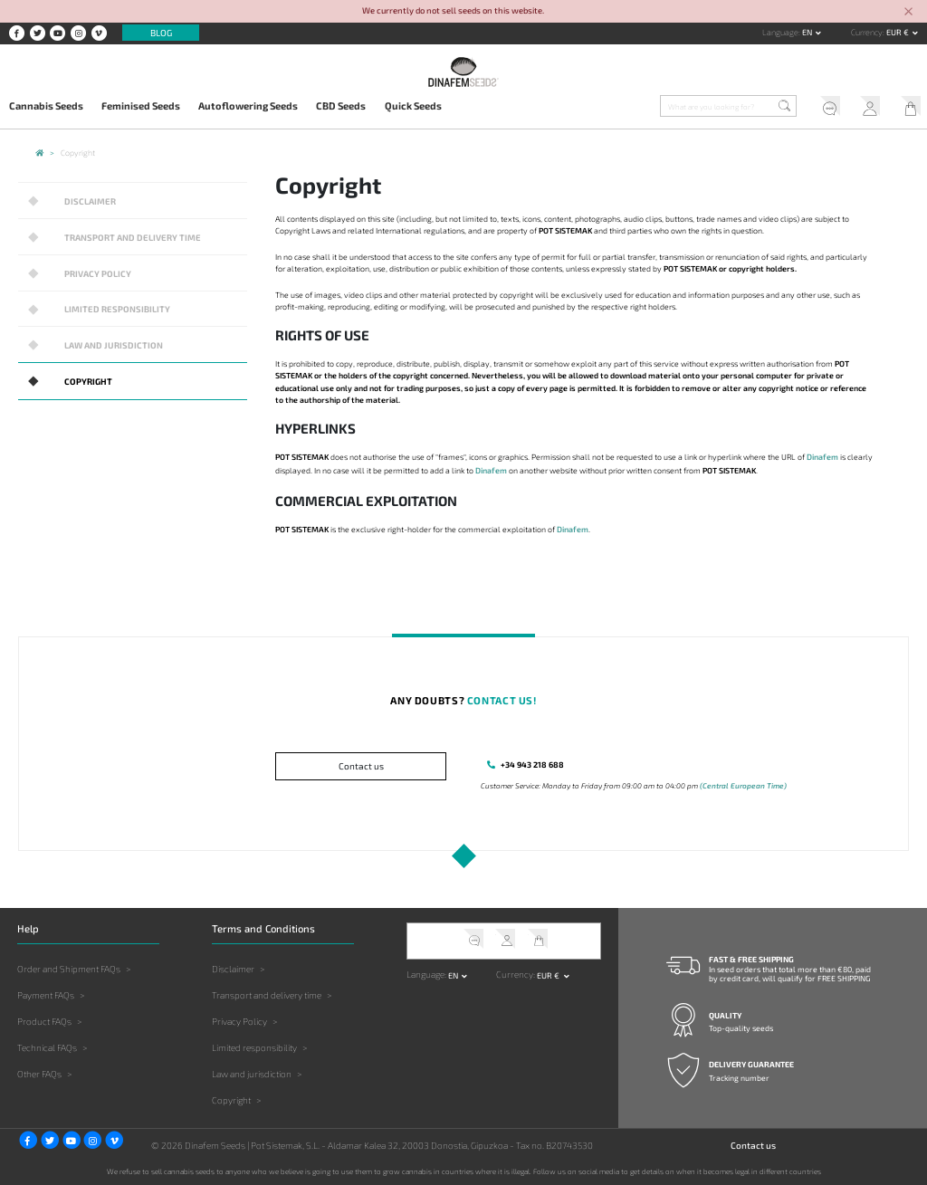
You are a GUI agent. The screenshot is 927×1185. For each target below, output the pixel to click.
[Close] (909, 12)
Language (780, 32)
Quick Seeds (413, 105)
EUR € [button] (898, 32)
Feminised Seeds (140, 105)
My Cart (906, 108)
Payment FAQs (45, 994)
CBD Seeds (341, 105)
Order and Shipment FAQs (68, 967)
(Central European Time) (743, 784)
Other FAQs (39, 1072)
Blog (161, 32)
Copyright (86, 379)
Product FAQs (44, 1020)
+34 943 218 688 (531, 764)
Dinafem (822, 457)
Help (824, 108)
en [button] (808, 32)
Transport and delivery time (129, 236)
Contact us (361, 765)
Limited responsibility (114, 307)
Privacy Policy (96, 272)
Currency (867, 32)
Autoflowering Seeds (248, 105)
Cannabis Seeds (46, 105)
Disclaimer (88, 200)
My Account (866, 108)
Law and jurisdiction (110, 343)
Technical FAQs (47, 1046)
